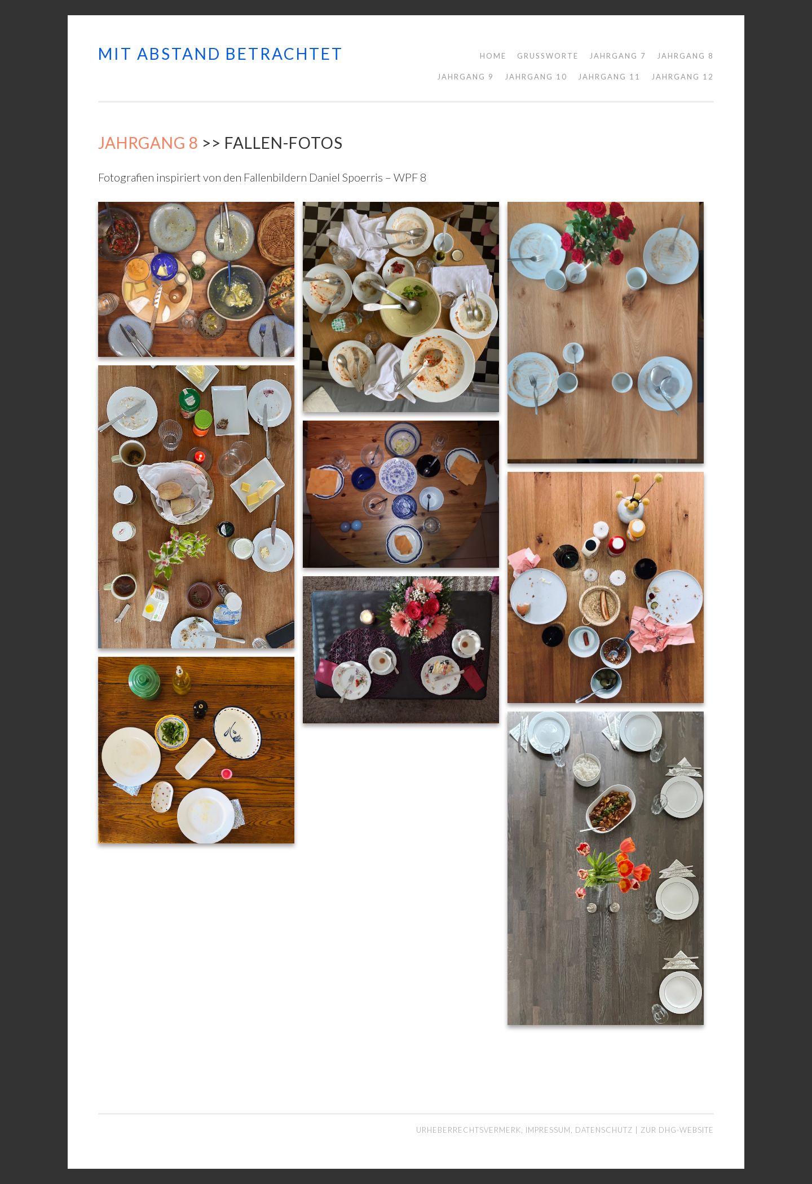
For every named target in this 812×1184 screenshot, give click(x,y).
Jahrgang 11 (609, 76)
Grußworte (548, 55)
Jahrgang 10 (536, 76)
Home (493, 55)
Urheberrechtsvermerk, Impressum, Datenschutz (525, 1129)
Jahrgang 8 (685, 55)
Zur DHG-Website (677, 1129)
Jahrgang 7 (617, 55)
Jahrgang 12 (682, 76)
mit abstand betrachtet (220, 53)
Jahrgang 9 (465, 76)
